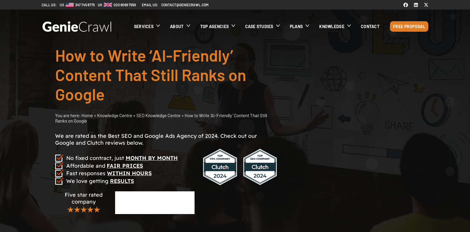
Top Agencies (214, 26)
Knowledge (331, 26)
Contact (370, 26)
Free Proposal (409, 26)
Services (143, 26)
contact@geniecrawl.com (185, 5)
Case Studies (259, 26)
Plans (296, 26)
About (177, 26)
